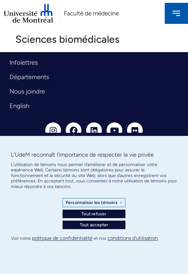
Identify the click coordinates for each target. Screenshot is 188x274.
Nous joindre (27, 91)
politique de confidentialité (62, 238)
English (19, 106)
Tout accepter (94, 225)
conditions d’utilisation (133, 238)
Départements (29, 77)
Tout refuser (93, 214)
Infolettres (23, 62)
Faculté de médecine (91, 13)
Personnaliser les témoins (94, 203)
